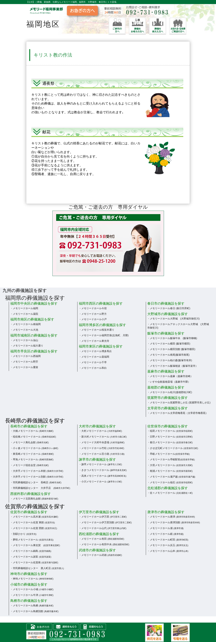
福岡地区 (43, 24)
